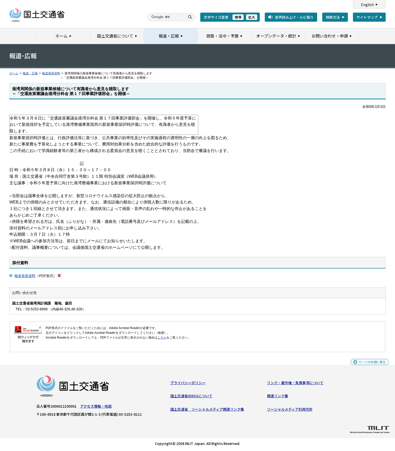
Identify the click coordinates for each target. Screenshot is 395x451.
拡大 (251, 17)
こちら (162, 337)
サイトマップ (367, 17)
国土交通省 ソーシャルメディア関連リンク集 (207, 410)
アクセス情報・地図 (96, 407)
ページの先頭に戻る (370, 365)
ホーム (13, 73)
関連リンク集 (277, 397)
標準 (238, 17)
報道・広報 (30, 73)
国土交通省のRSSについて (191, 397)
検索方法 (333, 17)
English (367, 4)
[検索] (166, 17)
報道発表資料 (51, 73)
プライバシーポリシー (188, 383)
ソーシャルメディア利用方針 (290, 410)
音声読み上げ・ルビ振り (294, 17)
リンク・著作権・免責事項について (295, 383)
